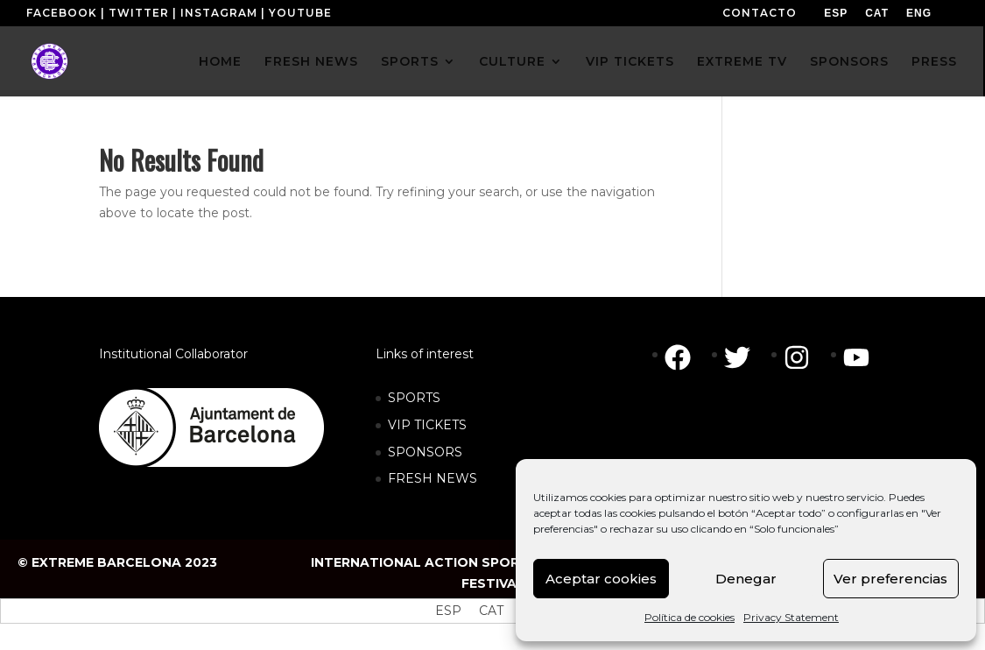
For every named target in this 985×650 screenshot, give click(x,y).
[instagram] (805, 357)
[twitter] (746, 357)
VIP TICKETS (630, 62)
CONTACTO (759, 12)
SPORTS (410, 62)
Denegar (746, 578)
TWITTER (139, 12)
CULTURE (512, 62)
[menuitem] (835, 13)
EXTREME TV (742, 62)
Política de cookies (689, 617)
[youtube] (860, 357)
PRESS (934, 62)
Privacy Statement (791, 617)
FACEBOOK (61, 12)
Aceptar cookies (601, 578)
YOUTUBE (300, 12)
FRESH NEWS (311, 62)
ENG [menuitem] (919, 13)
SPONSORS (849, 62)
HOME (220, 62)
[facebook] (686, 357)
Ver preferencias (890, 578)
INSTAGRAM (218, 12)
